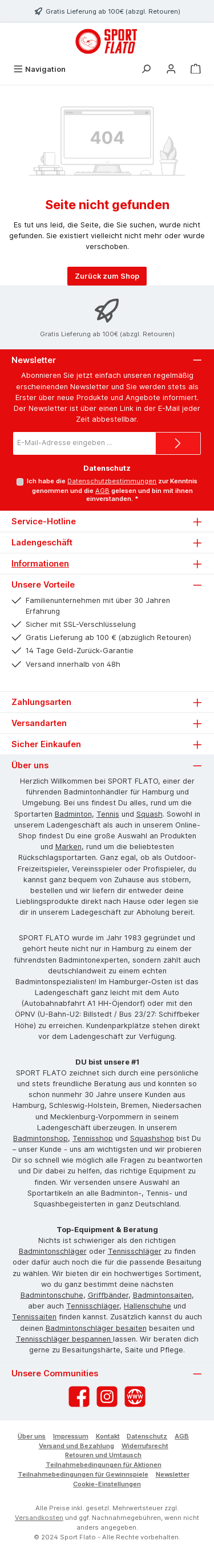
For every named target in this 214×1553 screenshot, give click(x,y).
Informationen (40, 563)
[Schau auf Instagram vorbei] (107, 1396)
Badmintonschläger (53, 1251)
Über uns (32, 1436)
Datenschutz (147, 1436)
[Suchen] (146, 69)
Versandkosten (39, 1518)
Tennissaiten (34, 1316)
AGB (102, 491)
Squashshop (152, 1138)
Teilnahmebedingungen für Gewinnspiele (83, 1474)
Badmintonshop (40, 1138)
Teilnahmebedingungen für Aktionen (103, 1465)
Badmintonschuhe (52, 1295)
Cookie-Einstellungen (107, 1484)
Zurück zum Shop (107, 276)
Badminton (73, 814)
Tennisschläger (134, 1251)
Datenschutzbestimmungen (111, 481)
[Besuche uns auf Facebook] (79, 1396)
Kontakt (108, 1436)
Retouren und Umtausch (103, 1455)
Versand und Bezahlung (76, 1446)
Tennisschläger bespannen (64, 1339)
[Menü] (39, 69)
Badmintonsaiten (162, 1295)
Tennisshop (92, 1138)
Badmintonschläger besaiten (96, 1328)
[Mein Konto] (171, 69)
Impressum (70, 1436)
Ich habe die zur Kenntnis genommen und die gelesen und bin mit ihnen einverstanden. (112, 490)
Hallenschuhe (147, 1306)
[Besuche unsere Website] (135, 1396)
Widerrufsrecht (145, 1446)
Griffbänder (108, 1295)
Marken (68, 846)
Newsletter (172, 1474)
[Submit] (178, 443)
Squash (149, 814)
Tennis (107, 814)
